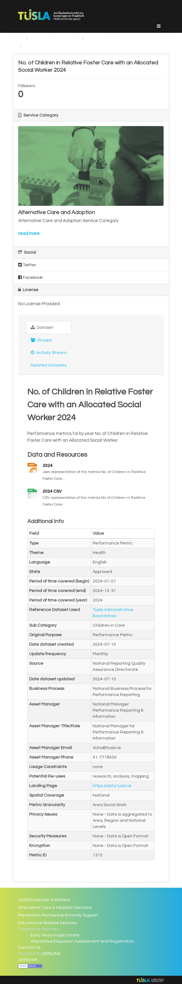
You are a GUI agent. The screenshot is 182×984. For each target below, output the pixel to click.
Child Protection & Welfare (44, 900)
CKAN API (27, 960)
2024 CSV (52, 491)
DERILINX (51, 953)
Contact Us (29, 947)
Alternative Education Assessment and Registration (82, 941)
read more (29, 233)
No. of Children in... (47, 46)
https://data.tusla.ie (112, 786)
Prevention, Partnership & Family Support (58, 915)
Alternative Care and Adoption (125, 38)
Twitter (27, 265)
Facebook (30, 277)
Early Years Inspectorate (54, 935)
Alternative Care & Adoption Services (54, 907)
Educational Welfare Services (47, 923)
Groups (41, 340)
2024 (47, 465)
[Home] (20, 38)
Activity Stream (49, 352)
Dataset (42, 327)
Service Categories (55, 38)
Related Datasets (49, 365)
